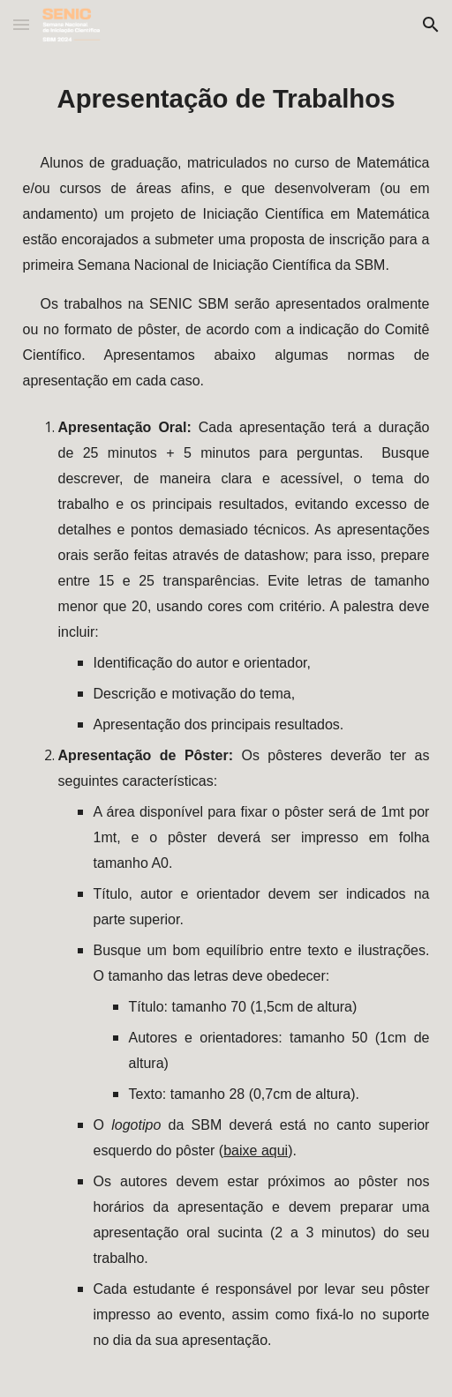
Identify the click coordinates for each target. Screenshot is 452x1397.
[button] (21, 24)
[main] (226, 723)
